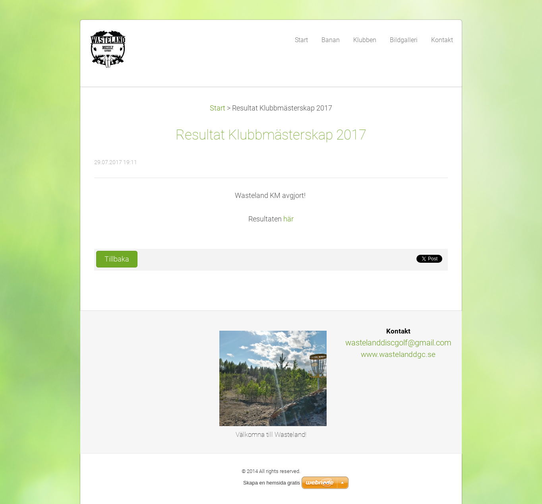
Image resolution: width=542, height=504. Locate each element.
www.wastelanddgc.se (398, 354)
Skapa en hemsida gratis (271, 483)
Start (217, 108)
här (288, 219)
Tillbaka (117, 259)
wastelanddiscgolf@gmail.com (398, 342)
